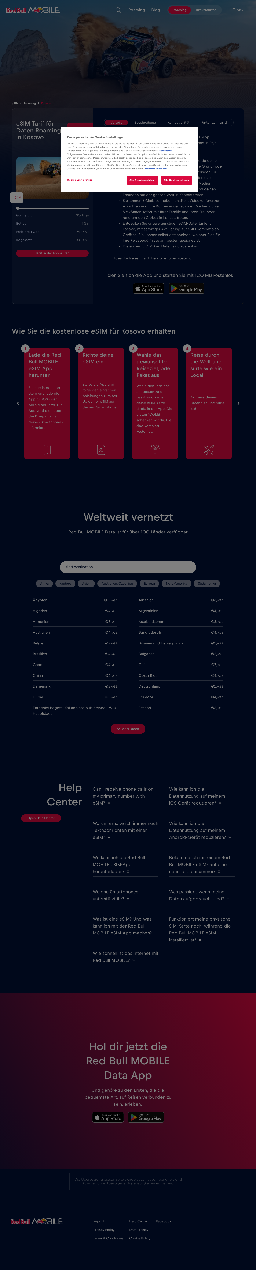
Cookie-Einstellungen (79, 180)
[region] (129, 159)
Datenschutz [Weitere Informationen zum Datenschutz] (165, 151)
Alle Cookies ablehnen (142, 180)
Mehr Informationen (156, 169)
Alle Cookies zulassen (177, 180)
